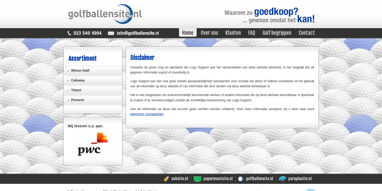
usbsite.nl (179, 178)
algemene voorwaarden (146, 114)
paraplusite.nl (300, 178)
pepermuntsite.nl (218, 178)
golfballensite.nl (259, 178)
